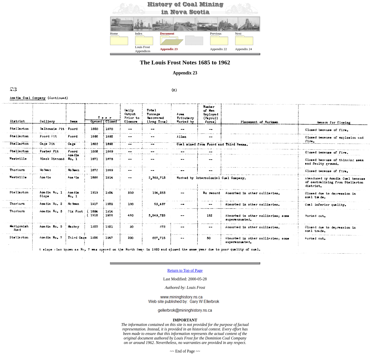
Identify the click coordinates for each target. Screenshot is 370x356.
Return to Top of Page (185, 271)
